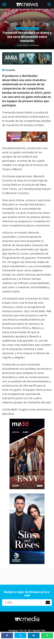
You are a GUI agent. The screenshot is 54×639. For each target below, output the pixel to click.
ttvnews (36, 45)
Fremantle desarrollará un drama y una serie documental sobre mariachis (27, 37)
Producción (33, 28)
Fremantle (10, 70)
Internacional (21, 28)
